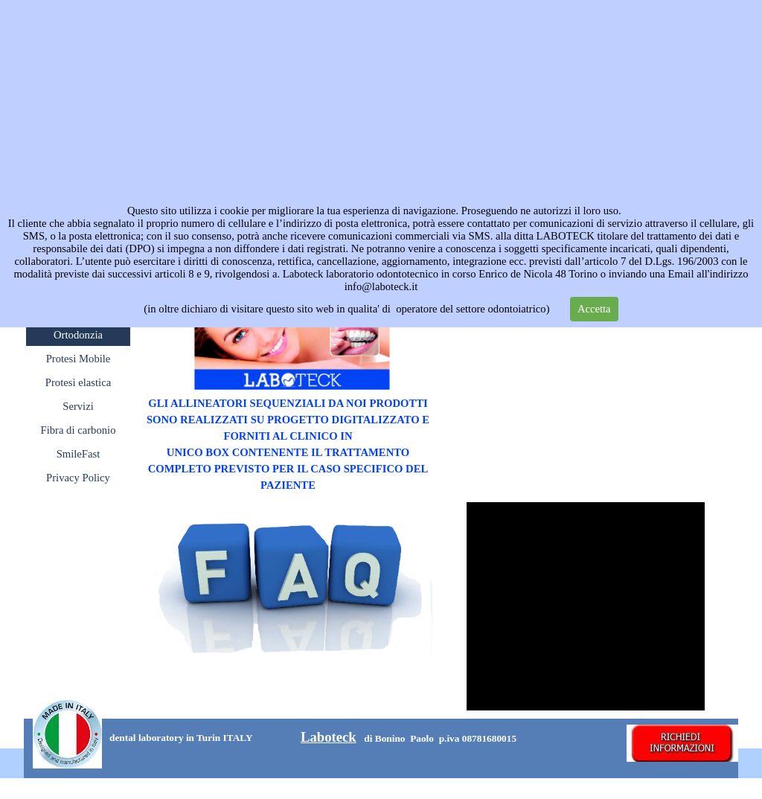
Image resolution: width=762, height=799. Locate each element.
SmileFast (78, 454)
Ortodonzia (78, 335)
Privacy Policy (78, 478)
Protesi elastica (78, 382)
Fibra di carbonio (78, 430)
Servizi (78, 406)
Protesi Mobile (78, 359)
